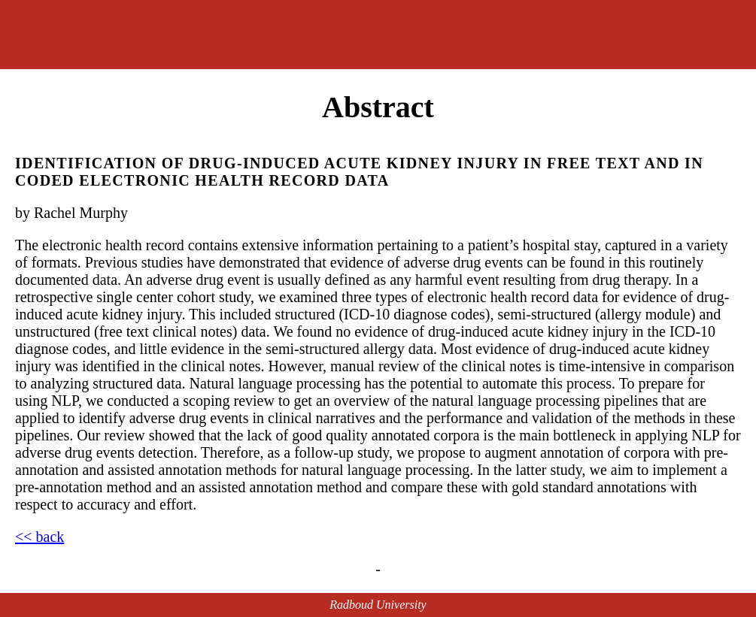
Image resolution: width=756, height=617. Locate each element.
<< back (39, 536)
